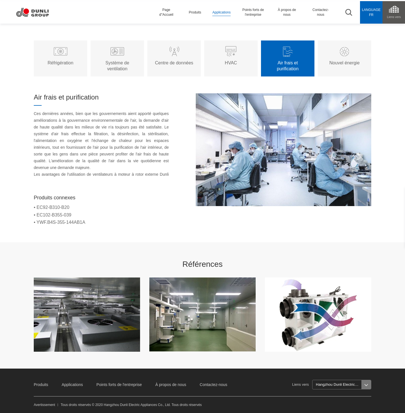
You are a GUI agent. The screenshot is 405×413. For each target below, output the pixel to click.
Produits (41, 384)
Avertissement (44, 405)
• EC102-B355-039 (52, 215)
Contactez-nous (213, 384)
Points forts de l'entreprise (119, 384)
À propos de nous (170, 384)
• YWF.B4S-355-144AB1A (59, 222)
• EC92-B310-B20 (51, 207)
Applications (72, 384)
